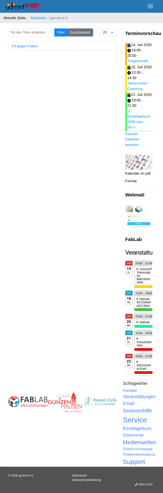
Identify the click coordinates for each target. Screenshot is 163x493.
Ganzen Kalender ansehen (132, 139)
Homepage (144, 449)
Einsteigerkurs (137, 428)
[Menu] (150, 6)
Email (128, 403)
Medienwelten (139, 442)
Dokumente (133, 435)
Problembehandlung (139, 454)
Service (135, 420)
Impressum (79, 475)
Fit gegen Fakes (25, 46)
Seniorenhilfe (137, 410)
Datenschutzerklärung (86, 480)
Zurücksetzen (80, 32)
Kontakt (130, 390)
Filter (61, 32)
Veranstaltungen (139, 396)
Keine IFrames (138, 312)
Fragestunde (138, 61)
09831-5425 (145, 484)
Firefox (128, 449)
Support (134, 461)
